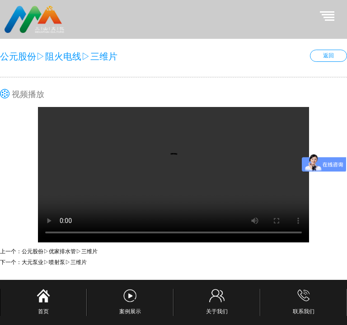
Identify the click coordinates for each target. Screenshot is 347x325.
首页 (43, 302)
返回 (328, 55)
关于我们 (217, 302)
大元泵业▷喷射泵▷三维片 (54, 262)
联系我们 (303, 302)
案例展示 (130, 302)
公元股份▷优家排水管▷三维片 (60, 251)
